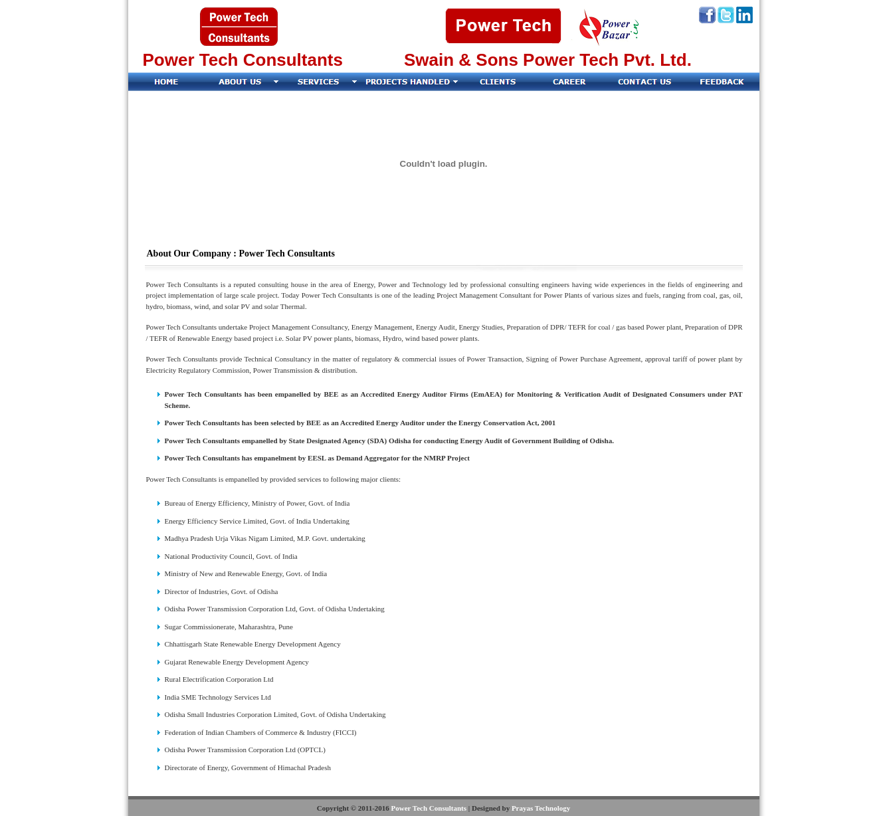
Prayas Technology (541, 808)
